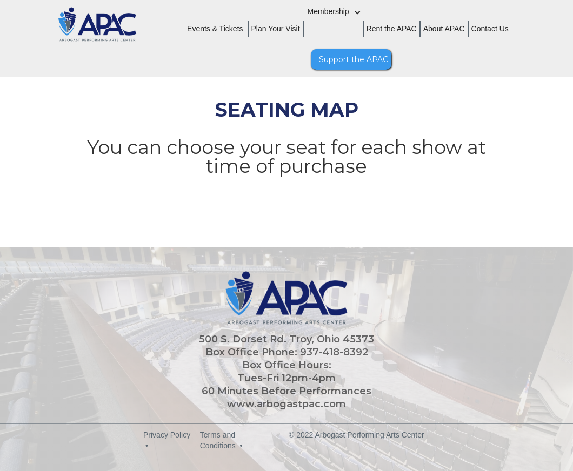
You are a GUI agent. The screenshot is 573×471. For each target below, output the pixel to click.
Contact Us (490, 28)
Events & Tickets (215, 28)
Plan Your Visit (275, 28)
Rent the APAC (392, 28)
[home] (81, 37)
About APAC (444, 28)
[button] (339, 17)
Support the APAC (353, 59)
